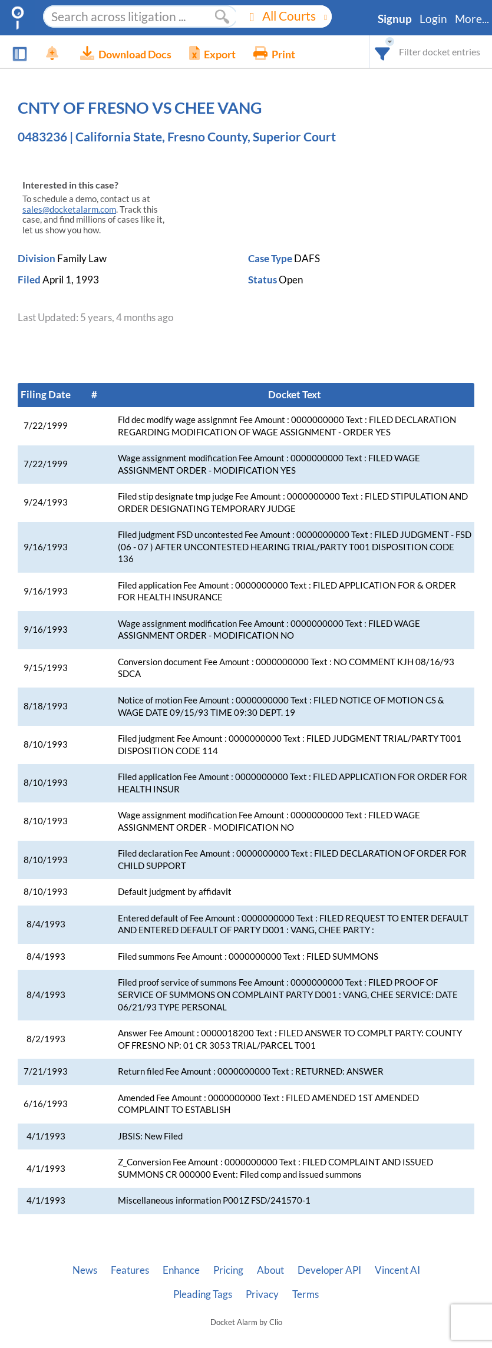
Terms (305, 1294)
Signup (395, 18)
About (270, 1270)
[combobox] (383, 51)
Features (130, 1270)
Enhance (181, 1270)
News (84, 1270)
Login (433, 18)
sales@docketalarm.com (69, 209)
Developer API (329, 1270)
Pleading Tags (202, 1294)
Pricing (228, 1270)
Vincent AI (397, 1270)
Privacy (262, 1294)
